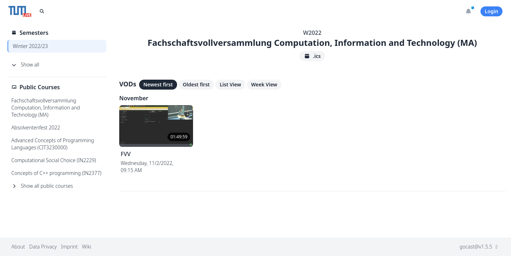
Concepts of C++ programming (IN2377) (56, 173)
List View (230, 84)
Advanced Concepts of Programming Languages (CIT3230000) (52, 144)
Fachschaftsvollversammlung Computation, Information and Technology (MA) (45, 107)
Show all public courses (42, 185)
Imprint (69, 246)
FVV (126, 154)
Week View (264, 84)
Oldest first (196, 84)
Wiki (86, 246)
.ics (312, 56)
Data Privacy (43, 246)
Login (491, 11)
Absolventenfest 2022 (35, 127)
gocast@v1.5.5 (480, 246)
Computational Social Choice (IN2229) (53, 160)
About (18, 246)
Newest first (158, 84)
